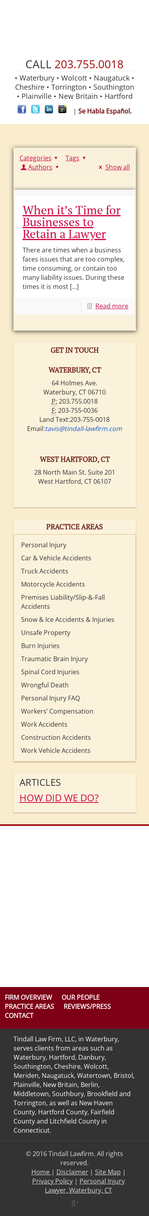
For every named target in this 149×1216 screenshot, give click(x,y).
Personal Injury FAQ (50, 698)
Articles (40, 782)
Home (41, 1172)
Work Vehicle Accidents (56, 750)
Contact (19, 1015)
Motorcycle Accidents (53, 584)
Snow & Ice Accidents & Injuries (67, 619)
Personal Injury (43, 545)
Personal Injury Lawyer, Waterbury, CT (85, 1186)
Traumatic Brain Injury (54, 658)
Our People (81, 997)
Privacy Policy (52, 1181)
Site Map (108, 1172)
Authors (40, 167)
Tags (77, 158)
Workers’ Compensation (57, 711)
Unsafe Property (45, 632)
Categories (39, 158)
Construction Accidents (56, 737)
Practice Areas (29, 1006)
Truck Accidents (44, 571)
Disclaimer (72, 1172)
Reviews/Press (87, 1006)
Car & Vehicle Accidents (56, 558)
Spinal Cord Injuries (50, 672)
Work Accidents (44, 724)
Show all (113, 167)
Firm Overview (28, 997)
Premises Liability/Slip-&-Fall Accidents (63, 602)
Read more (111, 306)
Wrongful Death (45, 685)
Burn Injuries (40, 645)
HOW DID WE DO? (59, 797)
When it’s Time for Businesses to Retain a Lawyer (72, 222)
